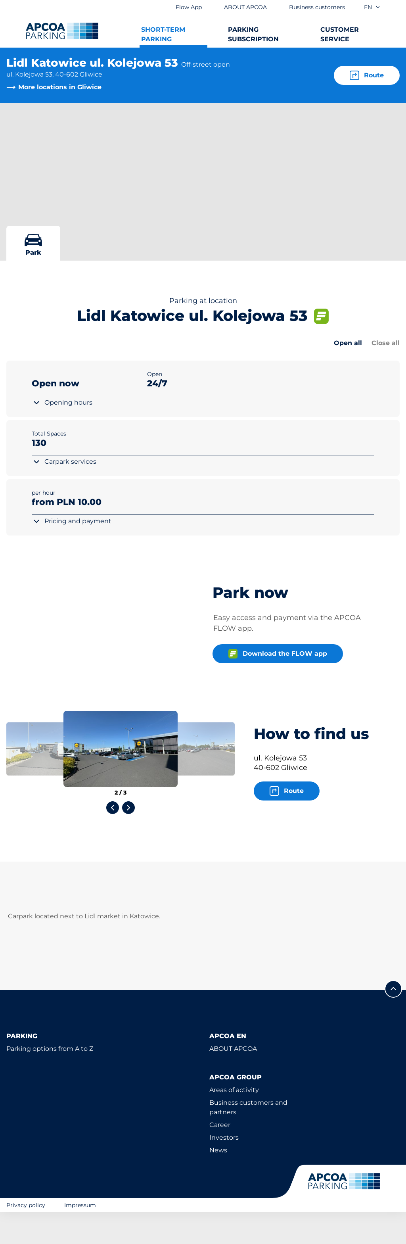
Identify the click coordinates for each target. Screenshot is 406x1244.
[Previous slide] (112, 839)
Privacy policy (25, 1236)
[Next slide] (128, 839)
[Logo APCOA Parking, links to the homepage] (62, 31)
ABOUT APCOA (233, 1080)
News (218, 1182)
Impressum (80, 1236)
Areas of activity (234, 1121)
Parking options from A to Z (49, 1080)
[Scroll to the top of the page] (393, 1020)
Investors (224, 1169)
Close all (386, 343)
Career (219, 1156)
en (372, 7)
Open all (348, 343)
